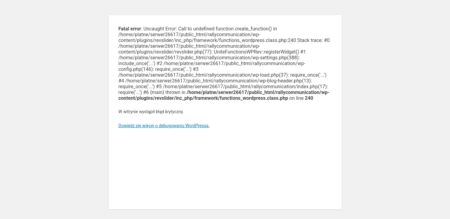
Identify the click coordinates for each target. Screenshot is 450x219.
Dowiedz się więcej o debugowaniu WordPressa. (164, 125)
